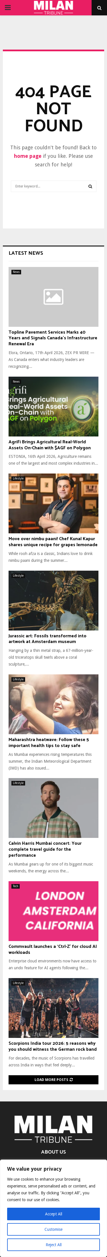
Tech (15, 886)
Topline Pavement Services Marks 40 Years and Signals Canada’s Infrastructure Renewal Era (53, 338)
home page (27, 156)
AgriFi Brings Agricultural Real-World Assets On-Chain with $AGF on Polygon (50, 445)
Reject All (54, 1244)
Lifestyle (18, 478)
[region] (53, 1208)
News (16, 272)
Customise (53, 1229)
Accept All (53, 1214)
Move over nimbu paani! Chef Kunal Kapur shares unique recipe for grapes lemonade (53, 542)
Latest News (26, 253)
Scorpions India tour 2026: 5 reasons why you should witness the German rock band (53, 1046)
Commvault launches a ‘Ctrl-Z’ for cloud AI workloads (53, 949)
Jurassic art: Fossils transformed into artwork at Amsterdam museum (47, 639)
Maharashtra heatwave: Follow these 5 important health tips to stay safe (49, 743)
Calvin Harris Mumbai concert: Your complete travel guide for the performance (45, 849)
